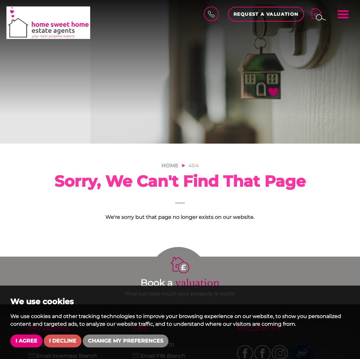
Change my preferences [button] (125, 341)
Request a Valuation (265, 14)
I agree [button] (26, 341)
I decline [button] (62, 341)
